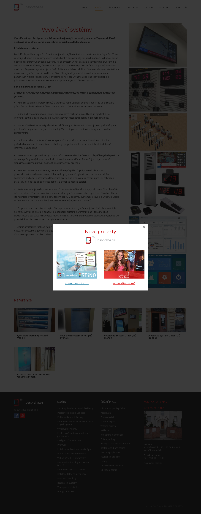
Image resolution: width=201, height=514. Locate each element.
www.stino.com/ (124, 283)
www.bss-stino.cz (77, 283)
